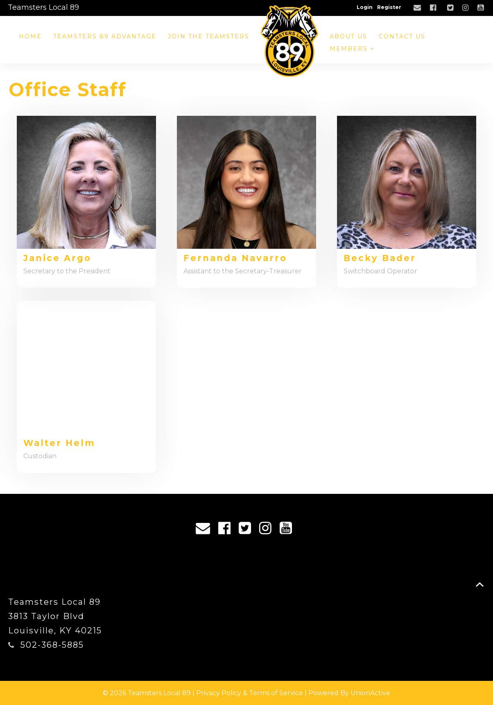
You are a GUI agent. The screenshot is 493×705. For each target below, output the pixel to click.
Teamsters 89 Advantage (104, 36)
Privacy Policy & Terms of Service (249, 693)
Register (389, 7)
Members (352, 48)
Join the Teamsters (208, 36)
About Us (348, 36)
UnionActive (370, 693)
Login (365, 7)
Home (30, 36)
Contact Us (402, 36)
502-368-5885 (52, 645)
